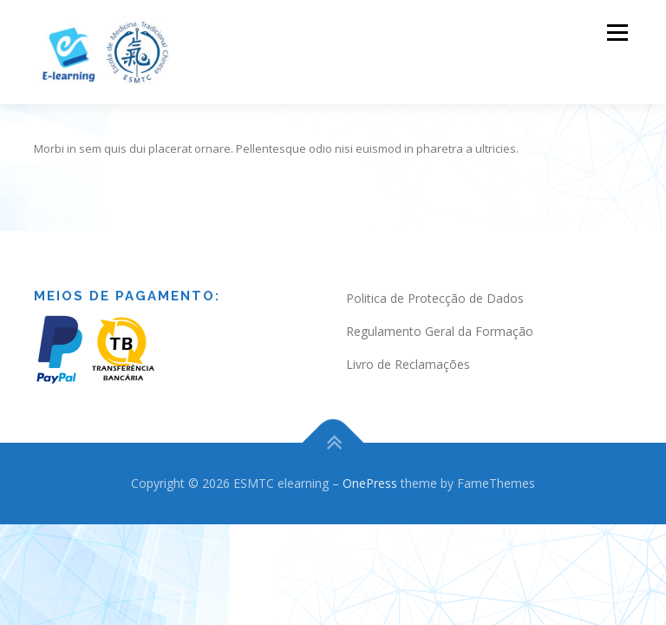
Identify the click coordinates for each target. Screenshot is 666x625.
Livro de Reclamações (408, 347)
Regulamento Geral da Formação (439, 314)
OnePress (370, 465)
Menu (617, 32)
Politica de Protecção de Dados (435, 281)
